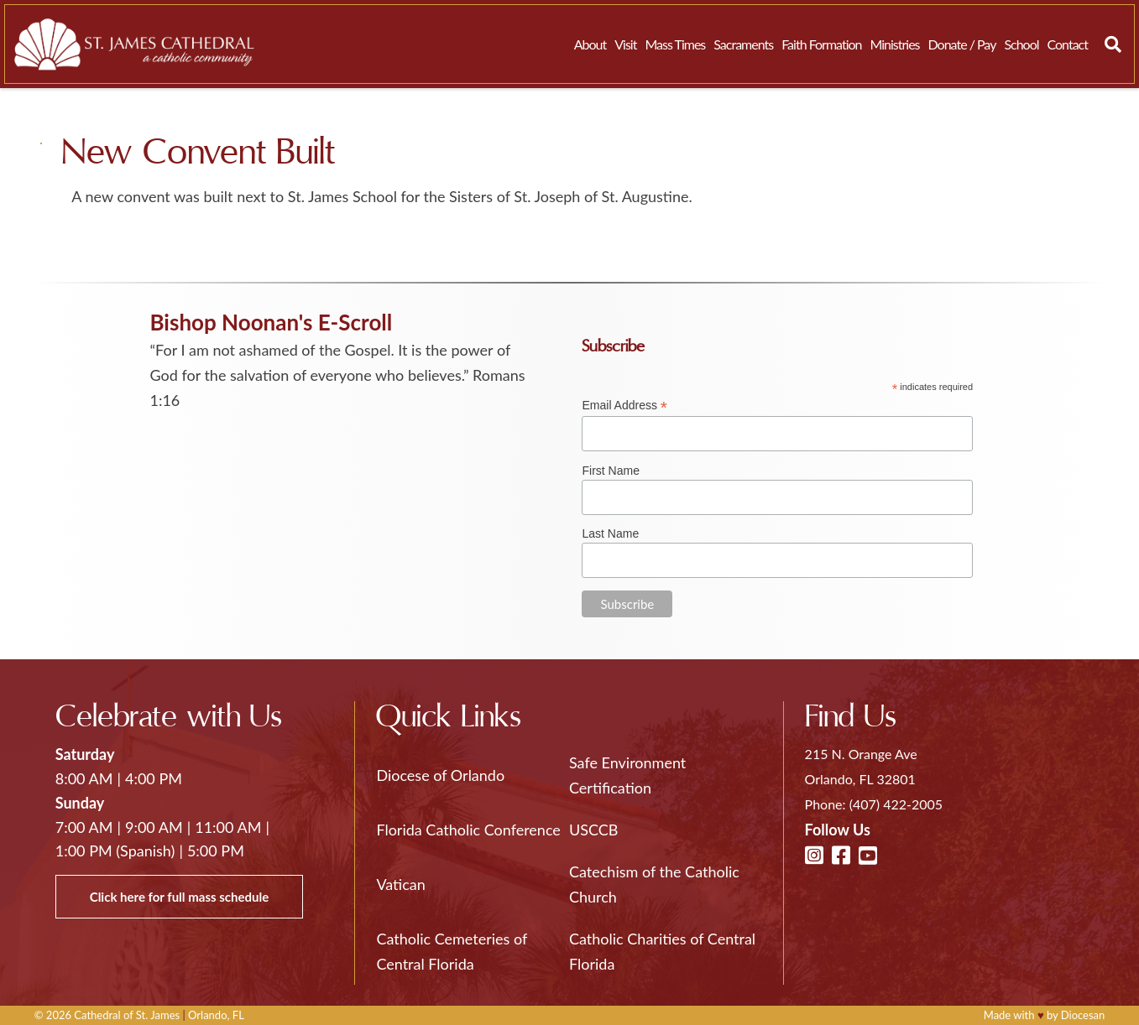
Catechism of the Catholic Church (654, 884)
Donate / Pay (962, 44)
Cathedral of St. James (127, 1015)
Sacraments (743, 44)
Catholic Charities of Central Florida (662, 951)
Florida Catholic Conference (468, 829)
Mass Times (675, 44)
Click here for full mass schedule (179, 896)
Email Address (624, 406)
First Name (610, 470)
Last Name (610, 533)
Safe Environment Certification (627, 775)
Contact (1068, 44)
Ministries (894, 44)
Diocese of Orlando (440, 775)
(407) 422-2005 (896, 804)
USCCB (593, 829)
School (1021, 44)
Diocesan (1083, 1015)
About (590, 44)
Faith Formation (821, 44)
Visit (625, 44)
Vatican (400, 884)
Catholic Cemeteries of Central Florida (451, 951)
